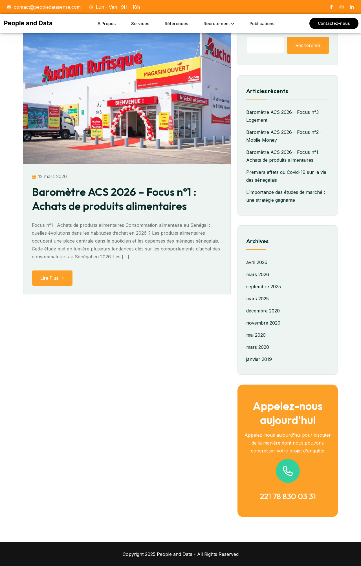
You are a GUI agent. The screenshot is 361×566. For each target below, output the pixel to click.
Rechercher (308, 45)
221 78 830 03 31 (288, 496)
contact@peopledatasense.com (44, 7)
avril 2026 (256, 262)
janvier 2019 (259, 359)
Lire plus (52, 278)
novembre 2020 (263, 323)
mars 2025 (257, 298)
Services (140, 23)
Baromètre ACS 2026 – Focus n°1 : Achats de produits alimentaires (116, 199)
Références (176, 23)
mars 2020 (257, 347)
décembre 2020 (263, 311)
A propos (107, 23)
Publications (262, 23)
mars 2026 (257, 274)
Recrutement (217, 23)
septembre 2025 (263, 286)
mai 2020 (256, 335)
